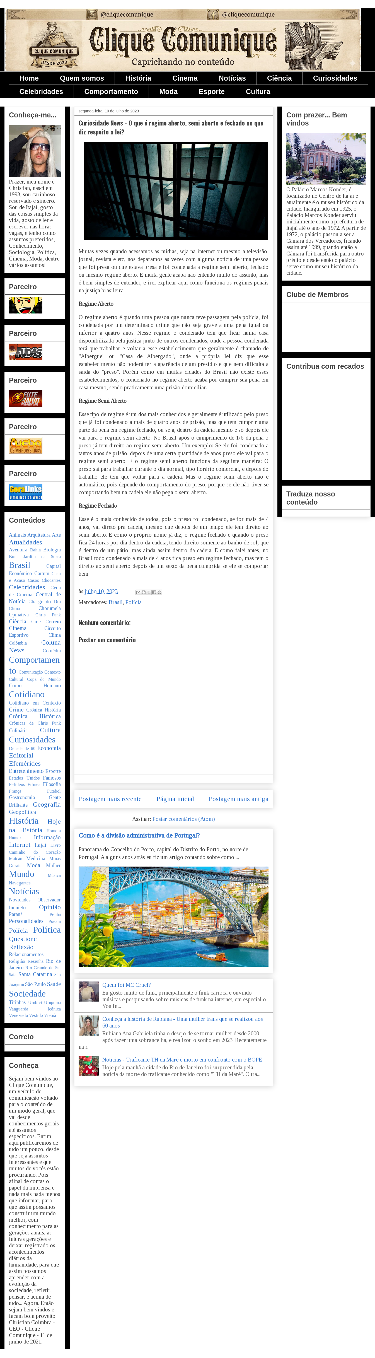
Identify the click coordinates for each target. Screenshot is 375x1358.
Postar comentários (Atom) (184, 819)
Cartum (41, 573)
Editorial (21, 755)
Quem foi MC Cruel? (126, 985)
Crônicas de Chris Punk (35, 723)
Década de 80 (22, 748)
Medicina (35, 858)
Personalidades (26, 921)
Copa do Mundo (44, 679)
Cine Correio (46, 621)
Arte (56, 535)
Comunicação (31, 672)
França (15, 791)
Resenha (35, 961)
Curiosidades (335, 78)
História (138, 78)
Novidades (19, 900)
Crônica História (43, 710)
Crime (16, 709)
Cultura (258, 91)
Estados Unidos (24, 778)
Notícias (232, 78)
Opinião (50, 907)
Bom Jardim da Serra (35, 556)
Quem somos (82, 78)
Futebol (54, 791)
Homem (54, 830)
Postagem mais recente (110, 798)
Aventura (18, 550)
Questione (23, 938)
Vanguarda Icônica (35, 1009)
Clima (55, 635)
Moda (168, 91)
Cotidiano (27, 694)
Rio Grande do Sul (43, 967)
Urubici (35, 1002)
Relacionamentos (26, 954)
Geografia (47, 804)
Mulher (53, 865)
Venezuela (18, 1015)
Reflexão (21, 947)
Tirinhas (17, 1002)
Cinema (184, 78)
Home (29, 78)
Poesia (55, 921)
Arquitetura (38, 535)
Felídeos (17, 784)
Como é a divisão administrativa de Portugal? (139, 835)
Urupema (52, 1002)
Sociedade (27, 993)
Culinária (18, 730)
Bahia (35, 549)
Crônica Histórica (35, 716)
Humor (15, 837)
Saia (12, 974)
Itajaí (40, 845)
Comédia (52, 650)
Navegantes (20, 883)
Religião (17, 961)
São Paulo (35, 984)
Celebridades (41, 91)
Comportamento (111, 91)
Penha (55, 914)
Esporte (212, 91)
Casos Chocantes (44, 580)
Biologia (52, 550)
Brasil (116, 602)
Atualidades (25, 542)
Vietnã (50, 1015)
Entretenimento (26, 771)
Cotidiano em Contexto (35, 703)
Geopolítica (22, 812)
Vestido (36, 1015)
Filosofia (52, 784)
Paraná (16, 914)
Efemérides (25, 763)
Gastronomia (22, 797)
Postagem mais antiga (238, 798)
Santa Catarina (35, 974)
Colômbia (18, 643)
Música (54, 875)
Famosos (52, 778)
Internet (19, 844)
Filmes (34, 784)
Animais (17, 535)
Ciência (279, 78)
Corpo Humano (35, 685)
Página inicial (175, 798)
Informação (47, 837)
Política (47, 930)
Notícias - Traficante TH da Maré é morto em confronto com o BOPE (182, 1060)
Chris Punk (48, 614)
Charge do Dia (44, 601)
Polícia (133, 602)
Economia (49, 748)
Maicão (15, 858)
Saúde (54, 984)
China (14, 608)
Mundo (21, 874)
